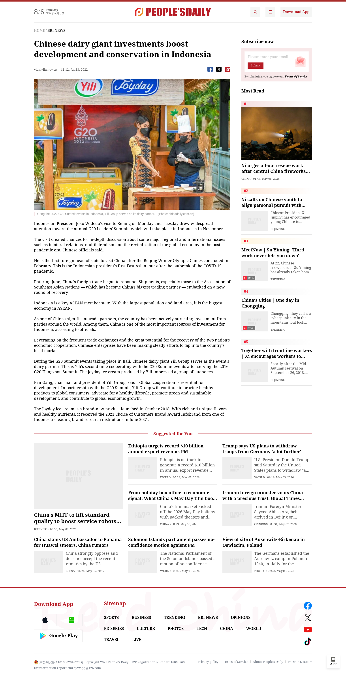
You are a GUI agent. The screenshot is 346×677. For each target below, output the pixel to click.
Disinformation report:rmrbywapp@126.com (67, 668)
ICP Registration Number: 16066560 (158, 662)
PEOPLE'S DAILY (300, 662)
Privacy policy (208, 662)
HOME (39, 30)
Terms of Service (235, 662)
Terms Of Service (296, 76)
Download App (296, 12)
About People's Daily (268, 662)
